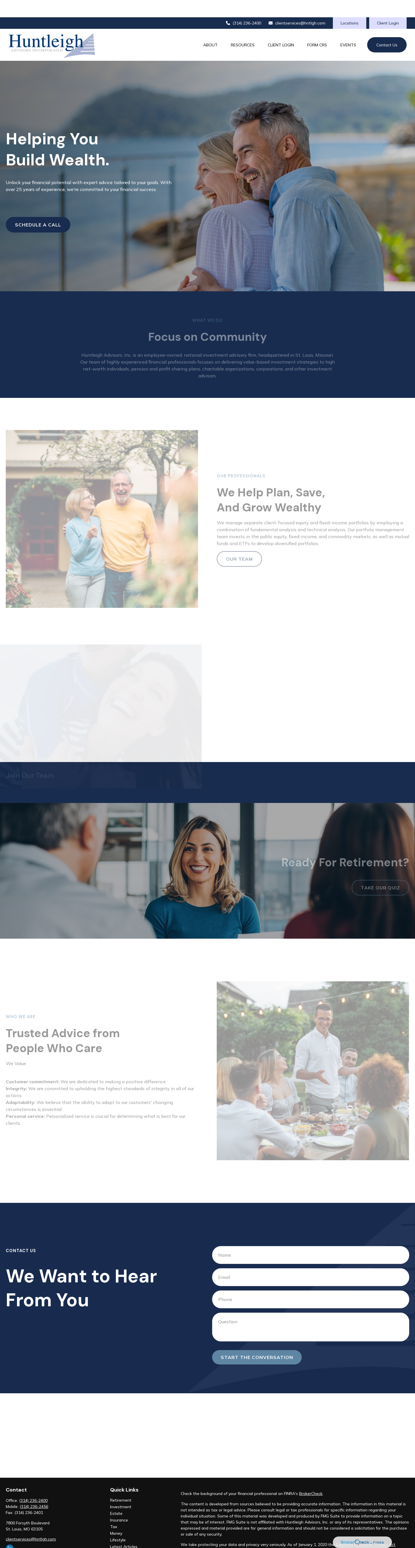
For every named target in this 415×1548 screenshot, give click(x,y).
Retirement (120, 1482)
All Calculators (123, 1542)
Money (116, 1516)
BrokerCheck (310, 1476)
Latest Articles (123, 1529)
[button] (210, 27)
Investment (120, 1489)
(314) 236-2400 (243, 5)
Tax (113, 1509)
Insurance (119, 1502)
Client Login (388, 5)
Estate (116, 1496)
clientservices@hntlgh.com (297, 5)
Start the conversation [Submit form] (257, 1340)
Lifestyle (118, 1522)
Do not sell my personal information (365, 1533)
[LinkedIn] (10, 1531)
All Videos (119, 1535)
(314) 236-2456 (34, 1489)
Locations (350, 5)
